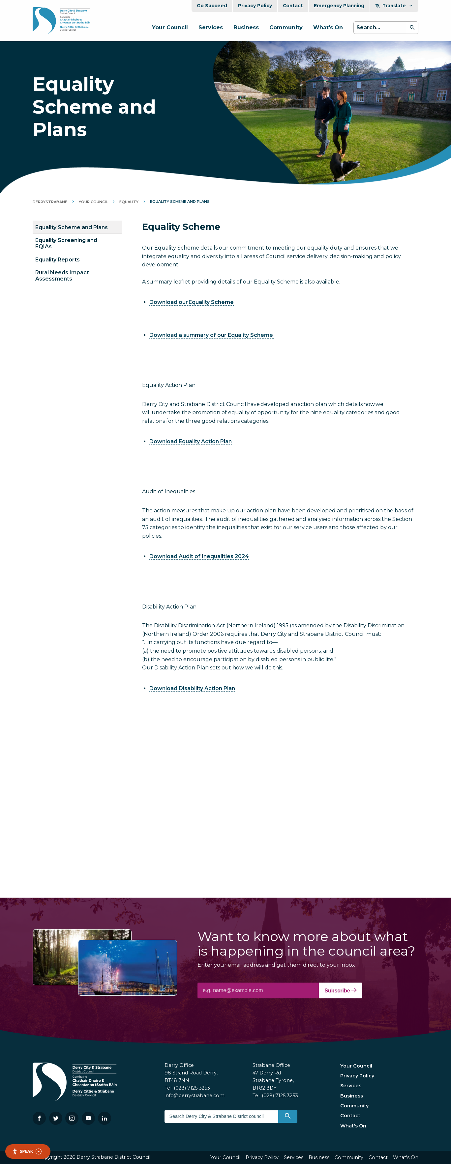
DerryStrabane (50, 202)
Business (246, 27)
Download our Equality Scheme (191, 302)
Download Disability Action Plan (192, 688)
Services (210, 27)
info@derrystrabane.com (195, 1095)
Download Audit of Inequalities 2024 (199, 556)
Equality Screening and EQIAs (66, 243)
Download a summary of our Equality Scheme (211, 335)
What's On (328, 27)
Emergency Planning (339, 5)
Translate (394, 5)
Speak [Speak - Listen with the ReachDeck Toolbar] (27, 1151)
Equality (128, 202)
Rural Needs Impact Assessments (62, 275)
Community (286, 27)
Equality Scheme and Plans (71, 227)
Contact (293, 5)
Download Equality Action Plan (190, 441)
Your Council (170, 27)
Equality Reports (57, 260)
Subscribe (340, 990)
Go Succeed (212, 5)
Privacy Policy (255, 5)
